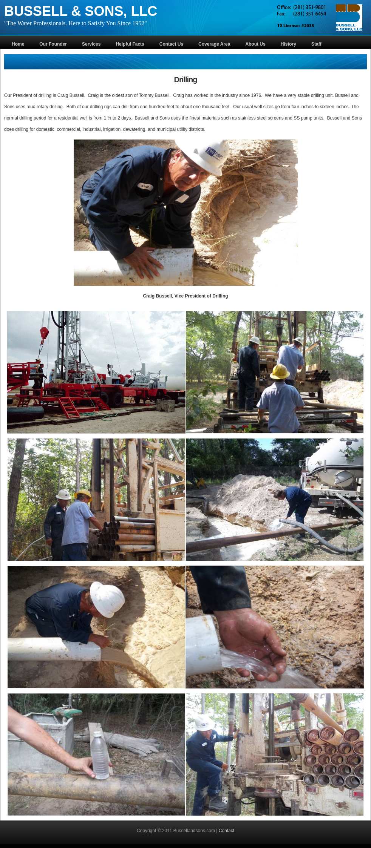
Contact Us (171, 44)
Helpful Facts (130, 44)
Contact (226, 830)
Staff (316, 44)
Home (18, 44)
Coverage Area (214, 44)
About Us (255, 44)
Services (91, 44)
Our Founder (53, 44)
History (288, 44)
